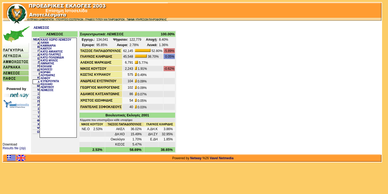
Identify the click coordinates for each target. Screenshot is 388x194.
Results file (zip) (14, 148)
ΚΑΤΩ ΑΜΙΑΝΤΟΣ (51, 51)
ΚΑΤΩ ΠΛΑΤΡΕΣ (50, 54)
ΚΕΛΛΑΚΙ (46, 84)
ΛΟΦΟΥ (45, 78)
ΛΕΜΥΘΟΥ (47, 87)
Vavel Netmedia (222, 158)
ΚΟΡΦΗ (45, 72)
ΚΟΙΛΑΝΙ (45, 66)
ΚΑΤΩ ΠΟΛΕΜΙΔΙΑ (52, 57)
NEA (36, 39)
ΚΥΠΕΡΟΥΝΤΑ (49, 81)
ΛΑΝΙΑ (44, 42)
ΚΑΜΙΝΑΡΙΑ (48, 45)
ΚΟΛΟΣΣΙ (46, 69)
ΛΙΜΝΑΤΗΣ (47, 63)
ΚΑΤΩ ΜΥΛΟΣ (49, 60)
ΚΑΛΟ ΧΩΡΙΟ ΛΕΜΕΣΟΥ (55, 39)
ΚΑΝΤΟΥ (46, 48)
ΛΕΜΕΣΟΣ (41, 28)
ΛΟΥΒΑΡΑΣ (47, 75)
